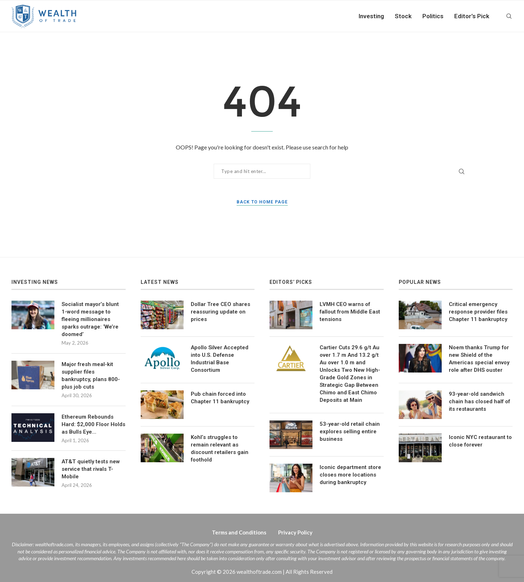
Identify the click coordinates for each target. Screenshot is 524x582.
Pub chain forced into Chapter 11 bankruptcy (220, 398)
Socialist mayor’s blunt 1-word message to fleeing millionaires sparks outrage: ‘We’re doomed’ (90, 319)
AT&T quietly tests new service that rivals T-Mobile (91, 469)
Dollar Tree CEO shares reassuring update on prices (220, 311)
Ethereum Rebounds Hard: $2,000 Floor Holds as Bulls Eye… (93, 424)
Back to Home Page (262, 201)
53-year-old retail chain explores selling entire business (350, 431)
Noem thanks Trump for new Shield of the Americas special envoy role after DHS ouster (479, 358)
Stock (403, 16)
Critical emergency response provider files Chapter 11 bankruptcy (478, 311)
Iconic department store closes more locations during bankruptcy (350, 474)
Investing (371, 16)
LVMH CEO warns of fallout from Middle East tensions (350, 311)
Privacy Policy (295, 532)
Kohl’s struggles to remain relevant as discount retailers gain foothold (219, 448)
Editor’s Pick (471, 16)
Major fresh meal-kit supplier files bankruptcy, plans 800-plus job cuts (91, 375)
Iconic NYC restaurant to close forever (480, 441)
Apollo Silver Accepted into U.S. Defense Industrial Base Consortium (219, 358)
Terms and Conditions (239, 532)
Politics (432, 16)
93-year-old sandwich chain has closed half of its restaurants (479, 401)
